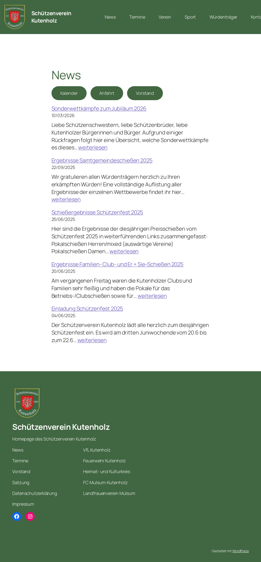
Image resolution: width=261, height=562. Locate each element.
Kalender (69, 93)
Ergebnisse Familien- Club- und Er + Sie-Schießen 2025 (118, 264)
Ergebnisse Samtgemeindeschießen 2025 (102, 160)
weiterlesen (92, 147)
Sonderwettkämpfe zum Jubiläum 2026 (99, 108)
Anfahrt (106, 93)
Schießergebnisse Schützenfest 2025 (98, 212)
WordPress (240, 551)
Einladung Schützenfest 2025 (87, 308)
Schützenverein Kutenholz (51, 17)
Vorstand (145, 93)
